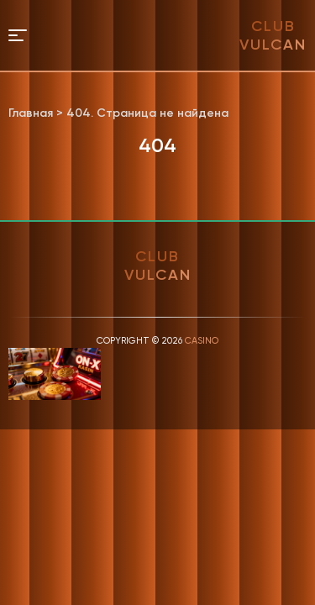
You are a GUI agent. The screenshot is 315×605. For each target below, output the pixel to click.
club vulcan (273, 35)
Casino (201, 340)
